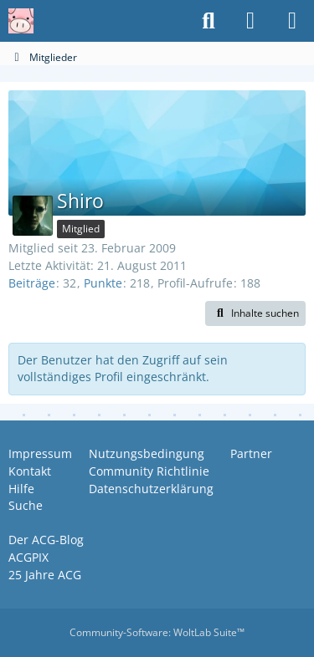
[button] (255, 313)
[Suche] (208, 21)
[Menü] (292, 21)
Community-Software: (157, 632)
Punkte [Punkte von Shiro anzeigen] (103, 283)
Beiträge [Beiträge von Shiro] (31, 283)
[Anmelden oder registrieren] (250, 21)
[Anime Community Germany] (21, 21)
